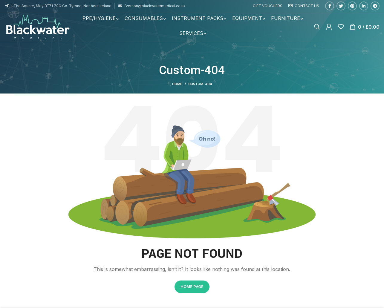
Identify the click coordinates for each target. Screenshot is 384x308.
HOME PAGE (192, 286)
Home (177, 84)
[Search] (317, 27)
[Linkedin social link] (363, 5)
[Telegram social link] (375, 5)
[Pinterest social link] (352, 5)
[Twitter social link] (340, 5)
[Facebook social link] (329, 5)
